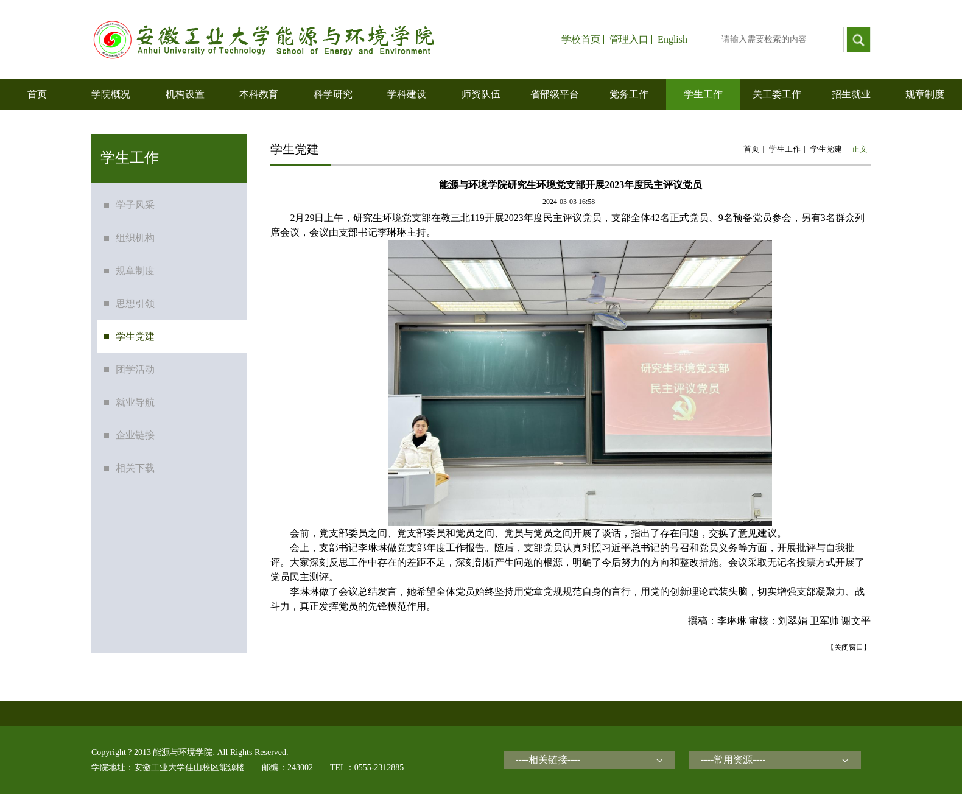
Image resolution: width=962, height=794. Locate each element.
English (672, 39)
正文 (860, 148)
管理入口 (628, 39)
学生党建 (826, 148)
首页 (751, 148)
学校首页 (580, 39)
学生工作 (785, 148)
